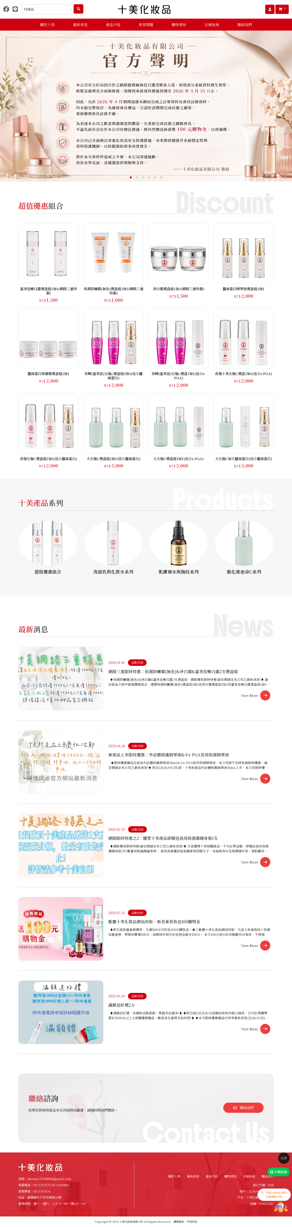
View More (249, 695)
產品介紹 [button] (113, 24)
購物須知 (230, 1176)
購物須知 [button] (179, 24)
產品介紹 (212, 1176)
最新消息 (193, 1176)
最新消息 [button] (80, 24)
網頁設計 (179, 1222)
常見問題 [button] (146, 24)
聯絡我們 (244, 24)
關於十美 (174, 1176)
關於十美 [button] (47, 24)
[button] (131, 177)
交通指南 (211, 24)
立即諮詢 (278, 1171)
